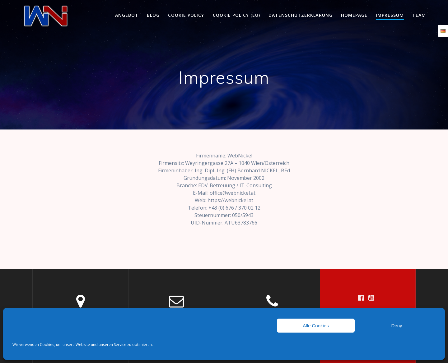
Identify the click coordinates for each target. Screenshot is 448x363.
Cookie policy (186, 15)
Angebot (126, 15)
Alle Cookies (316, 325)
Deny (396, 325)
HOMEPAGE (354, 15)
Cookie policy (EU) (236, 15)
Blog (153, 15)
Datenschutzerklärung (300, 15)
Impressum (390, 15)
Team (419, 15)
